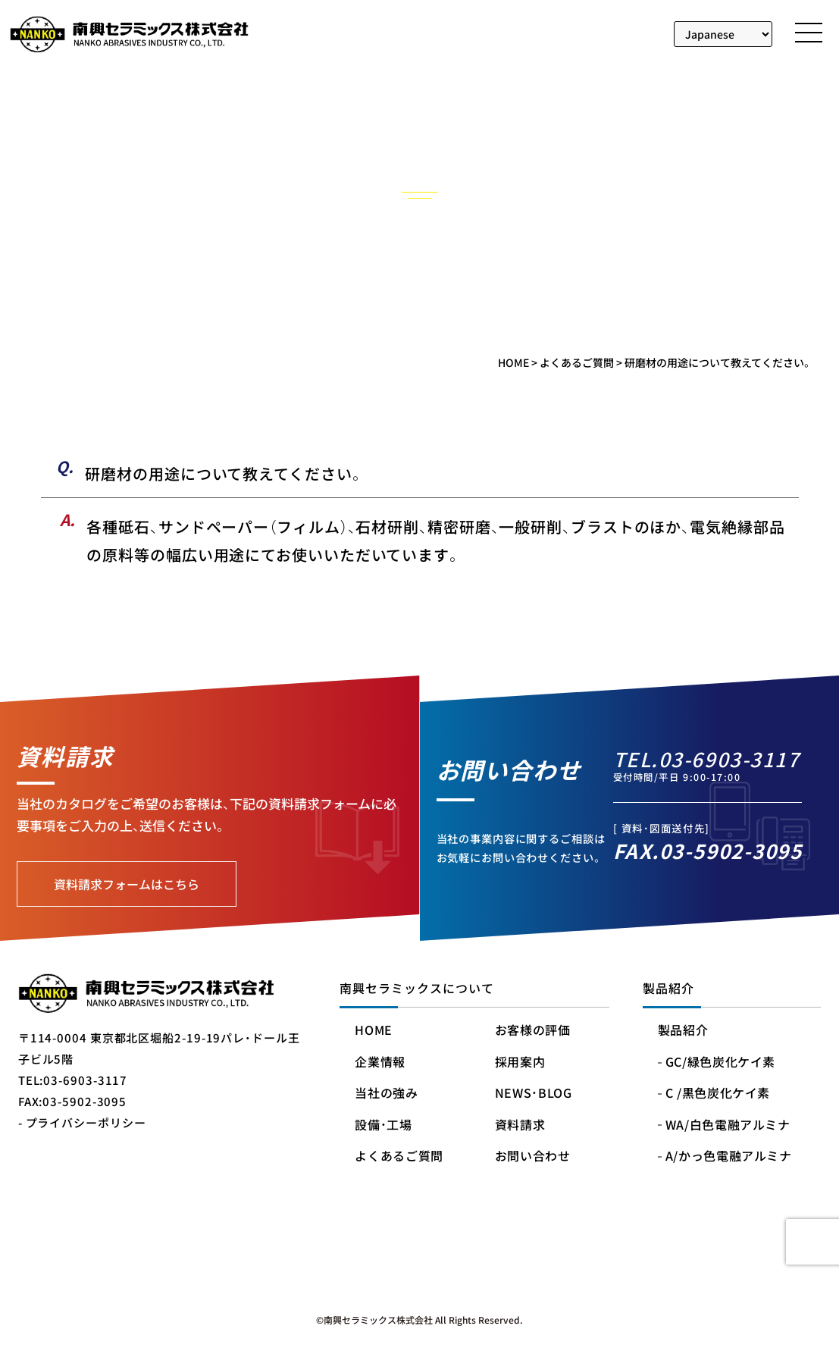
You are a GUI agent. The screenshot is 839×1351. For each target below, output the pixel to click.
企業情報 (380, 1062)
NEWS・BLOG (533, 1094)
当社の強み (386, 1094)
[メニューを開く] (809, 32)
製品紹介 (683, 1031)
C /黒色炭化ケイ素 (717, 1094)
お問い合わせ (533, 1156)
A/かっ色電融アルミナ (728, 1156)
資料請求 (520, 1125)
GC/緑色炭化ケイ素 (720, 1062)
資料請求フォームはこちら (126, 884)
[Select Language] (723, 34)
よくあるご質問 (399, 1156)
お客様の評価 (533, 1031)
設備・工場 (383, 1125)
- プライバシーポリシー (82, 1122)
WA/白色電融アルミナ (727, 1125)
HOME (374, 1031)
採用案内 (520, 1062)
